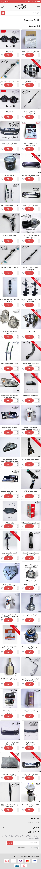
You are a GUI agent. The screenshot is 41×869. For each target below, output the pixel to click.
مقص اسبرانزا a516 (9, 236)
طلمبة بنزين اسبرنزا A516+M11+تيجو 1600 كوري (9, 616)
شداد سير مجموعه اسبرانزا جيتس (9, 712)
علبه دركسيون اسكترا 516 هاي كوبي (30, 268)
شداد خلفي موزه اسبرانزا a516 (30, 364)
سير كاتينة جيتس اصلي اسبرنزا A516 (30, 145)
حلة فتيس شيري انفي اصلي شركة (9, 332)
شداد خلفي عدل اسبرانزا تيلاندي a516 (30, 554)
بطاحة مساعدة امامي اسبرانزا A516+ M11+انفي (9, 460)
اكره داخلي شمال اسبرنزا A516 (9, 428)
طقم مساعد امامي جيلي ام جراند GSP (30, 300)
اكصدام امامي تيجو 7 (30, 775)
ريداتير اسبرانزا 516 (9, 775)
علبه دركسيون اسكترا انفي (9, 82)
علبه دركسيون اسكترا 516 (9, 268)
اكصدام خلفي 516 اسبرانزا (30, 176)
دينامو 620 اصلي (30, 331)
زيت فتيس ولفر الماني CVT (30, 523)
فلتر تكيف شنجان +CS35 (30, 52)
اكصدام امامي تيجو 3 (9, 144)
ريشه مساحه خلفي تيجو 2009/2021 (9, 806)
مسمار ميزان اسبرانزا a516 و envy (9, 300)
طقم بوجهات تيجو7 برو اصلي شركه (9, 648)
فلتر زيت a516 (9, 176)
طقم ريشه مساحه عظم (9, 206)
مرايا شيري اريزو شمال (30, 395)
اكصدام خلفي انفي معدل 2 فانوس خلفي (9, 744)
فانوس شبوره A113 (30, 585)
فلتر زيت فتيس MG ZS (9, 585)
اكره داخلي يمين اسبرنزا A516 (9, 492)
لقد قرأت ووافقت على (28, 848)
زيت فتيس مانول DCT (30, 711)
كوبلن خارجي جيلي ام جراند (30, 615)
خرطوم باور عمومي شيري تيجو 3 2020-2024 (30, 680)
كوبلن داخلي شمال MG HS (9, 679)
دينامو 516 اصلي (30, 82)
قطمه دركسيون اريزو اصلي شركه (9, 554)
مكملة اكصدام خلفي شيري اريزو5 (30, 744)
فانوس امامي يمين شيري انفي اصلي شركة (9, 396)
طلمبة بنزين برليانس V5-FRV (30, 806)
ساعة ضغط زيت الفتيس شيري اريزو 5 (30, 237)
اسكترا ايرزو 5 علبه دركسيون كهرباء (30, 113)
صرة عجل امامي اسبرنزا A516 (30, 648)
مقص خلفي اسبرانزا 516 (30, 459)
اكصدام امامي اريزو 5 (30, 206)
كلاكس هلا (9, 52)
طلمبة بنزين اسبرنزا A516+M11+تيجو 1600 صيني (30, 428)
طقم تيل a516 (9, 523)
